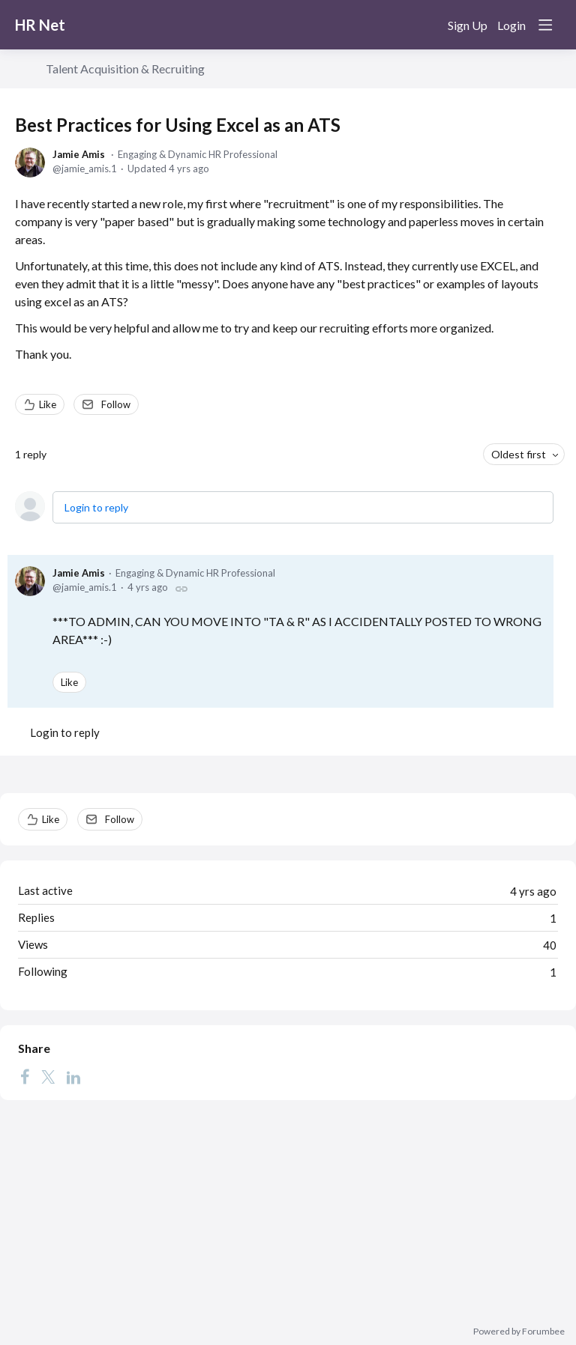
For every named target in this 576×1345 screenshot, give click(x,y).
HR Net (40, 25)
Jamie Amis (78, 154)
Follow (115, 404)
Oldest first (518, 454)
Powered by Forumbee (519, 1331)
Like (47, 404)
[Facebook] (25, 1076)
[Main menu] (545, 24)
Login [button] (511, 25)
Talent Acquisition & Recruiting (125, 68)
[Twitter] (48, 1076)
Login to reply (96, 507)
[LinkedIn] (73, 1076)
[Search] (426, 24)
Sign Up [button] (468, 25)
